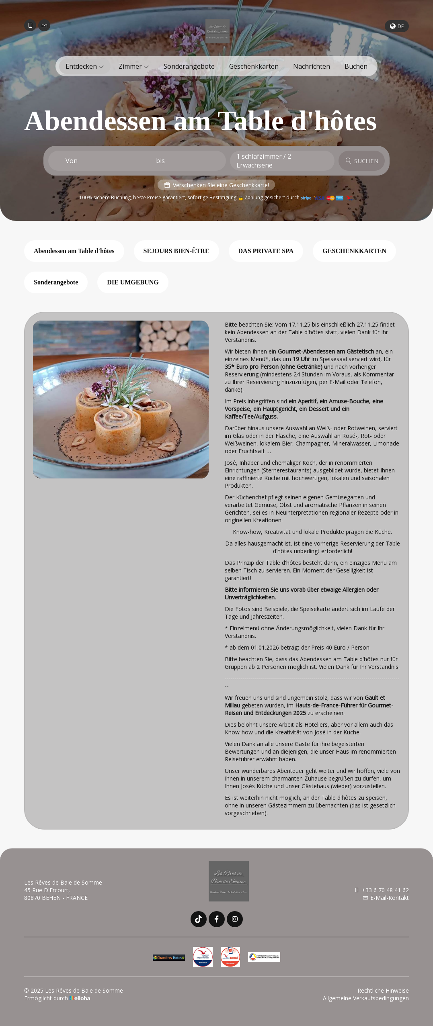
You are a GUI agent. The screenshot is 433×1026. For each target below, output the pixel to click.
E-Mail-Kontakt (386, 897)
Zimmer (134, 66)
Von (72, 160)
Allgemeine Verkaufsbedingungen (366, 998)
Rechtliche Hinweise (383, 990)
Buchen (356, 66)
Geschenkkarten (254, 66)
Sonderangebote (189, 66)
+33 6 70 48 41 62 (381, 890)
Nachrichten (311, 66)
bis (160, 160)
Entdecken (85, 66)
